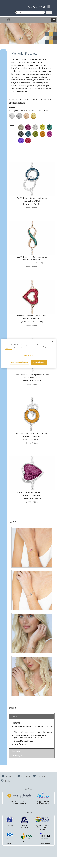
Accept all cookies (38, 362)
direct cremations (44, 801)
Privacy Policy (41, 776)
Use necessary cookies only (19, 362)
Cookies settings (28, 355)
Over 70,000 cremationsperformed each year (19, 802)
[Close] (52, 341)
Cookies (7, 781)
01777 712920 (36, 6)
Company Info (10, 776)
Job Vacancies (25, 776)
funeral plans (44, 803)
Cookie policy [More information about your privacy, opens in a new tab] (8, 349)
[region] (28, 353)
